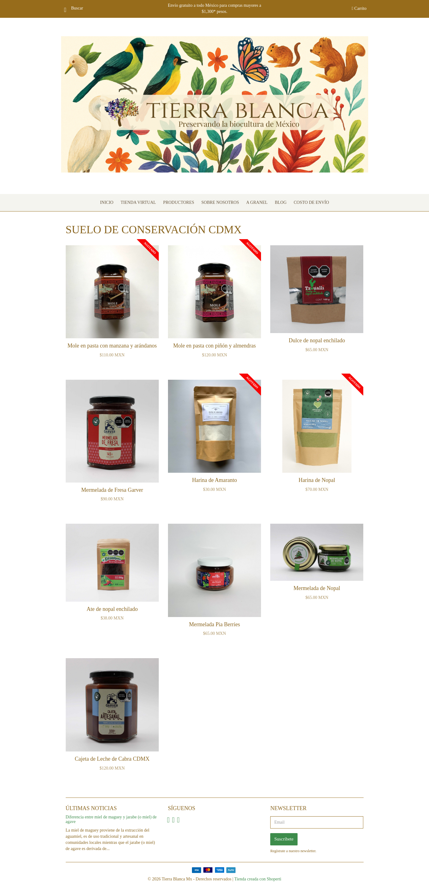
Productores (178, 202)
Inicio (107, 202)
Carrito (359, 8)
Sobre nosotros (220, 202)
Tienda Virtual (138, 202)
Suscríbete (283, 839)
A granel (257, 202)
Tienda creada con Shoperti (257, 879)
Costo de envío (311, 202)
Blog (281, 202)
